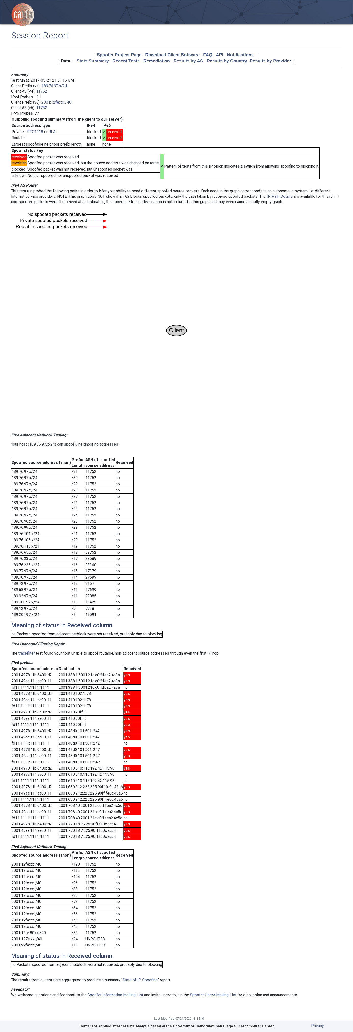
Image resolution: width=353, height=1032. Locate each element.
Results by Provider (270, 61)
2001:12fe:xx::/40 (56, 102)
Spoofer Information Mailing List (115, 995)
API (219, 54)
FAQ (207, 54)
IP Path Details (280, 196)
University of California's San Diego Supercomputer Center (223, 1026)
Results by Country (227, 61)
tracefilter (26, 653)
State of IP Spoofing (140, 980)
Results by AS (188, 61)
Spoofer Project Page (119, 54)
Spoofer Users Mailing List (213, 995)
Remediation (156, 61)
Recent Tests (126, 61)
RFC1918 (35, 131)
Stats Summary (93, 61)
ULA (52, 131)
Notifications (240, 54)
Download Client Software (172, 54)
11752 (41, 91)
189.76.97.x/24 (54, 86)
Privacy (317, 1025)
